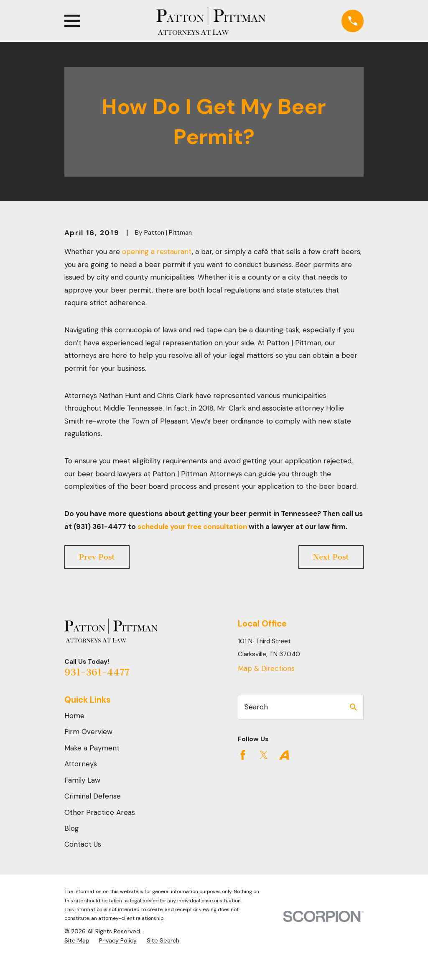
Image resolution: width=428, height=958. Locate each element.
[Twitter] (264, 755)
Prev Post (97, 557)
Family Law (82, 780)
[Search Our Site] (353, 707)
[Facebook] (243, 755)
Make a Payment (92, 748)
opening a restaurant (157, 251)
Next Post (331, 557)
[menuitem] (76, 941)
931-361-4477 (97, 672)
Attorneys (80, 763)
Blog (71, 828)
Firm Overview (88, 731)
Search (256, 706)
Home (74, 715)
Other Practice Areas (99, 812)
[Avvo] (284, 755)
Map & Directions (266, 668)
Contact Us (82, 844)
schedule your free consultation (192, 526)
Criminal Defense (92, 796)
